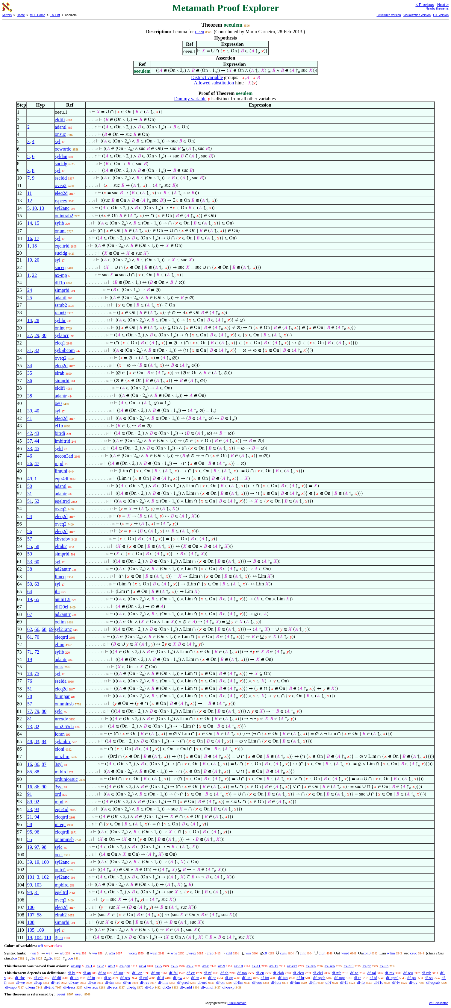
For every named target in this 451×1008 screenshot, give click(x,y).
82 (36, 726)
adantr (61, 395)
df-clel (318, 973)
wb (62, 953)
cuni (283, 953)
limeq (60, 576)
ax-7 (190, 966)
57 (29, 538)
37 (29, 441)
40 (36, 410)
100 (45, 862)
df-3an (137, 973)
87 (44, 764)
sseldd (61, 177)
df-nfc (336, 973)
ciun (322, 953)
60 (36, 561)
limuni (61, 470)
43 (36, 433)
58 (36, 546)
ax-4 (142, 966)
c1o (32, 958)
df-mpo (10, 987)
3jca (59, 937)
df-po (411, 977)
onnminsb (64, 703)
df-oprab (433, 982)
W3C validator (438, 1003)
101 (30, 877)
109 (40, 930)
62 (29, 629)
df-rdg (131, 987)
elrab (59, 373)
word (345, 953)
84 (44, 741)
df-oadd (186, 987)
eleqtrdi (62, 831)
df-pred (183, 982)
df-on (220, 982)
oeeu (199, 31)
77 (29, 711)
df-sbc (20, 977)
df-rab (426, 973)
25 (29, 297)
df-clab (278, 973)
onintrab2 (64, 215)
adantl (60, 127)
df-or (102, 973)
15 (36, 223)
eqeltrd (61, 892)
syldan (61, 156)
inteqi (60, 824)
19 (29, 259)
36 (29, 380)
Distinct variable (207, 77)
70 (36, 637)
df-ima (163, 982)
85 (29, 771)
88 (36, 771)
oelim (60, 621)
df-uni (247, 977)
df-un (74, 977)
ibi (57, 591)
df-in (91, 977)
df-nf (207, 973)
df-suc (257, 982)
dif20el (61, 606)
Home (21, 15)
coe (70, 958)
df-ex (191, 973)
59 (29, 553)
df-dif (56, 977)
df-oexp (228, 987)
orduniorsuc (66, 779)
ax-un (384, 966)
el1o (59, 425)
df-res (144, 982)
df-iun (283, 977)
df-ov (413, 982)
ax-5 (158, 966)
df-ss (107, 977)
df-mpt (339, 977)
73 (29, 726)
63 (36, 584)
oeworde (63, 148)
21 (29, 816)
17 (36, 238)
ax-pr (366, 966)
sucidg (61, 163)
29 (36, 335)
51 (29, 501)
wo (94, 953)
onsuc (60, 134)
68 (44, 629)
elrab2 (61, 546)
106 (30, 907)
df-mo (242, 973)
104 (38, 937)
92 (36, 801)
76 (29, 681)
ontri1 (60, 869)
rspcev (61, 200)
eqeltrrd (62, 501)
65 (36, 599)
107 (30, 914)
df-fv (396, 982)
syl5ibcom (65, 350)
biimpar (62, 696)
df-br (300, 977)
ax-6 (174, 966)
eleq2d (61, 193)
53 (29, 561)
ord (58, 794)
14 (29, 223)
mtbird (61, 771)
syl (57, 141)
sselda (60, 681)
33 (29, 448)
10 (34, 208)
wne (174, 953)
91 (29, 794)
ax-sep (330, 966)
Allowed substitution (214, 82)
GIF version (441, 15)
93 (36, 809)
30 (44, 335)
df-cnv (74, 982)
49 (29, 478)
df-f (329, 982)
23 (29, 809)
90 (44, 786)
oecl (59, 854)
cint (303, 953)
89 (29, 801)
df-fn (313, 982)
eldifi (60, 119)
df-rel (55, 982)
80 (44, 711)
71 (29, 652)
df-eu (260, 973)
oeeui (61, 994)
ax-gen (124, 966)
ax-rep (311, 966)
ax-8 (205, 966)
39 (29, 410)
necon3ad (64, 456)
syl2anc (62, 208)
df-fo (361, 982)
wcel (154, 953)
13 (41, 208)
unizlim (62, 756)
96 (36, 831)
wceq (132, 953)
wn (33, 953)
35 (29, 373)
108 (30, 922)
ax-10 (238, 966)
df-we (20, 982)
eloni (59, 749)
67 (29, 614)
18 (34, 245)
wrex (192, 953)
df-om (30, 987)
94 (36, 816)
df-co (92, 982)
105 (30, 930)
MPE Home (37, 15)
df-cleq (298, 973)
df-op (229, 977)
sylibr (60, 320)
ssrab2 (61, 305)
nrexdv (61, 718)
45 (36, 448)
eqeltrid (62, 245)
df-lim (238, 982)
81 (29, 718)
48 (29, 741)
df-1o (149, 987)
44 (36, 441)
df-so (429, 977)
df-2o (167, 987)
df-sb (224, 973)
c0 (265, 953)
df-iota (276, 982)
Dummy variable (190, 98)
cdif (229, 953)
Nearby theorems (437, 8)
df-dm (109, 982)
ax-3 (111, 966)
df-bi (71, 973)
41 (29, 418)
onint (60, 327)
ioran (60, 734)
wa (78, 953)
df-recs (112, 987)
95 (29, 831)
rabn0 (60, 312)
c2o (50, 958)
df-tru (155, 973)
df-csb (39, 977)
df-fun (295, 982)
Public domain (237, 1003)
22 (34, 275)
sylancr (62, 335)
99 (29, 884)
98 (44, 847)
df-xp (38, 982)
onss (59, 666)
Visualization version (417, 15)
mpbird (62, 884)
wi (48, 953)
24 (29, 290)
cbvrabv (62, 538)
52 (36, 501)
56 (29, 531)
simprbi (62, 290)
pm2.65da (64, 726)
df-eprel (392, 977)
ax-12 (274, 966)
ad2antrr (63, 569)
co (15, 958)
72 (36, 652)
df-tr (357, 977)
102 (45, 877)
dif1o (60, 282)
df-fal (173, 973)
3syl (59, 764)
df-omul (207, 987)
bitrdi (60, 433)
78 (29, 696)
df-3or (118, 973)
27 (29, 335)
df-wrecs (91, 987)
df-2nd (49, 987)
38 (29, 395)
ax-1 (89, 966)
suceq (60, 267)
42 (29, 433)
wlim (391, 953)
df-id (373, 977)
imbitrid (62, 441)
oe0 (58, 403)
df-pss (125, 977)
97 (36, 847)
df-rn (127, 982)
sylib (59, 223)
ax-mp (61, 275)
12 (29, 200)
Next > (443, 4)
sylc (59, 711)
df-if (160, 977)
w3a (111, 953)
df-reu (408, 973)
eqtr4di (61, 478)
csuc (413, 953)
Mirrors (7, 15)
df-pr (212, 977)
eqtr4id (61, 809)
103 (38, 884)
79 (36, 711)
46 (29, 456)
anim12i (62, 599)
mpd (59, 463)
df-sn (195, 977)
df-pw (177, 977)
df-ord (203, 982)
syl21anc (63, 629)
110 (47, 937)
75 (36, 673)
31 (29, 350)
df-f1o (379, 982)
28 (36, 320)
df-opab (319, 977)
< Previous (424, 4)
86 (36, 764)
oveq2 (60, 185)
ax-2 (100, 966)
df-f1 (344, 982)
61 (29, 637)
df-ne (354, 973)
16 (29, 238)
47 (36, 463)
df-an (87, 973)
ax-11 (256, 966)
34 (29, 365)
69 (51, 629)
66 (36, 629)
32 (36, 350)
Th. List (55, 15)
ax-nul (348, 966)
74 (29, 673)
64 (29, 591)
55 (29, 546)
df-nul (143, 977)
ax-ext (292, 966)
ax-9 (221, 966)
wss (249, 953)
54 (29, 516)
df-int (265, 977)
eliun (59, 644)
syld (59, 448)
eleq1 (60, 342)
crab (210, 953)
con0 (366, 953)
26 (29, 463)
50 (29, 486)
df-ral (371, 973)
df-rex (389, 973)
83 (36, 741)
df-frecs (69, 987)
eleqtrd (61, 637)
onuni (60, 230)
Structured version (388, 15)
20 (36, 259)
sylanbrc (63, 741)
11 (29, 193)
